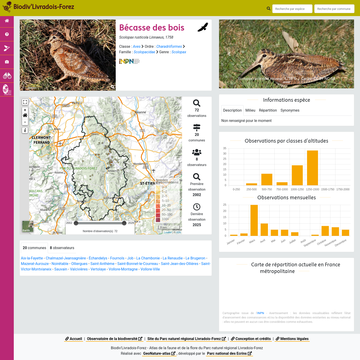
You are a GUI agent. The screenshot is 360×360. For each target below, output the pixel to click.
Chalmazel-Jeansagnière (66, 258)
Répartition (268, 110)
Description (232, 110)
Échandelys (98, 258)
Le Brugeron (195, 258)
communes (34, 248)
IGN (178, 232)
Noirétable (59, 264)
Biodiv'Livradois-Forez (43, 7)
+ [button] (25, 110)
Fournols (117, 258)
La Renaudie (173, 258)
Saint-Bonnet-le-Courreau (137, 264)
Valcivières (79, 269)
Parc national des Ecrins (229, 353)
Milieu (250, 110)
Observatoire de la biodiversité (114, 339)
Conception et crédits (251, 339)
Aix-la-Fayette (32, 258)
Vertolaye (98, 269)
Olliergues (79, 264)
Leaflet (168, 232)
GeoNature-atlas (159, 353)
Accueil (73, 339)
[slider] (76, 223)
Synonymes (290, 110)
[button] (25, 116)
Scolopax (179, 52)
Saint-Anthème (102, 264)
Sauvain (60, 269)
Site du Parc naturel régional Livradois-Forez (186, 339)
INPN (260, 313)
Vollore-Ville (150, 269)
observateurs (62, 248)
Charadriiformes (169, 46)
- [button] (25, 122)
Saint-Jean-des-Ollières (179, 264)
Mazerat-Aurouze (35, 264)
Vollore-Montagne (123, 269)
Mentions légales (292, 339)
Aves (137, 46)
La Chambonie (148, 258)
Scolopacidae (144, 52)
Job (130, 258)
